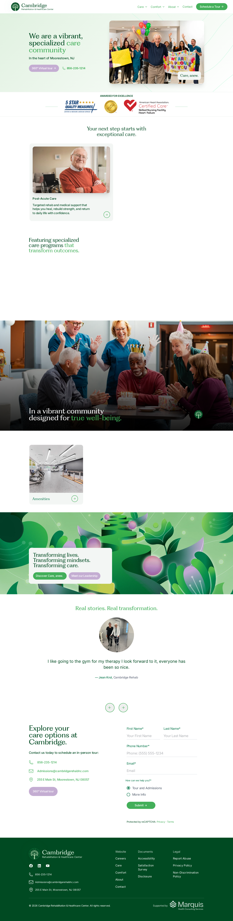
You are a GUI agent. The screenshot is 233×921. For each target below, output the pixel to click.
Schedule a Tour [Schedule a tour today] (212, 6)
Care (118, 865)
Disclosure (145, 876)
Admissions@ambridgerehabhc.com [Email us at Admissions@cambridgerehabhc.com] (59, 771)
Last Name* (172, 728)
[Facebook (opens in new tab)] (31, 865)
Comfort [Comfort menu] (157, 7)
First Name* (135, 728)
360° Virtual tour (44, 68)
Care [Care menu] (142, 7)
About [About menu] (173, 7)
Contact (120, 886)
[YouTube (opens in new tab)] (48, 865)
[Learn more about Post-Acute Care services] (71, 182)
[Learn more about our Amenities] (56, 474)
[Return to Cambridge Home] (73, 853)
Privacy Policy (182, 865)
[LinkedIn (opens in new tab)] (39, 865)
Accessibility (146, 858)
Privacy (161, 821)
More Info (136, 794)
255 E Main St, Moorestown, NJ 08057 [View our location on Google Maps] (55, 890)
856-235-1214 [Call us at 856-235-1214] (43, 762)
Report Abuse (182, 858)
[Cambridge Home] (32, 6)
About (119, 879)
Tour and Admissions (144, 788)
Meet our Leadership (85, 575)
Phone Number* (138, 746)
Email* (131, 763)
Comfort (120, 872)
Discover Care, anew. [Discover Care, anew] (49, 575)
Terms (170, 821)
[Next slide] (123, 707)
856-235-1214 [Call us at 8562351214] (73, 68)
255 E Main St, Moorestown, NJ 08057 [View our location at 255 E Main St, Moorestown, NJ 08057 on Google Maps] (59, 779)
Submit (141, 805)
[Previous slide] (109, 707)
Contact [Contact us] (187, 6)
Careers (120, 858)
